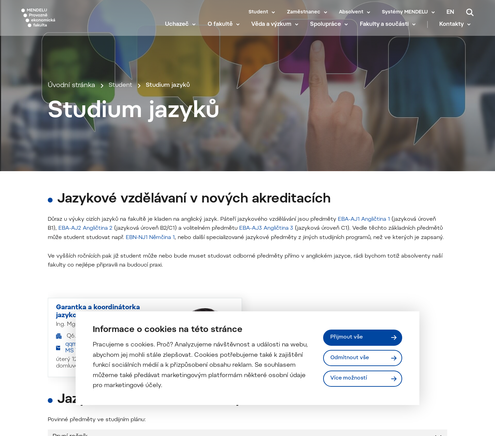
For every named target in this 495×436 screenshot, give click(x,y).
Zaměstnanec (303, 12)
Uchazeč (180, 31)
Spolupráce (328, 31)
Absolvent (351, 12)
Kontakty (454, 31)
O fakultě (222, 31)
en (450, 12)
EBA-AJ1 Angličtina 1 (364, 310)
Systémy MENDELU (405, 12)
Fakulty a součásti (387, 31)
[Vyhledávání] (470, 12)
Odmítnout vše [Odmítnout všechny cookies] (351, 358)
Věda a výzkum (274, 31)
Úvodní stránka (71, 134)
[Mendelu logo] (61, 21)
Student (258, 12)
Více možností (350, 379)
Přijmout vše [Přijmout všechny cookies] (347, 337)
